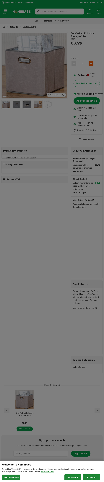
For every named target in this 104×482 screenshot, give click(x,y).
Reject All (91, 477)
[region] (52, 471)
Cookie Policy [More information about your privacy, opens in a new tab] (47, 472)
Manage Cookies (11, 477)
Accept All (73, 477)
